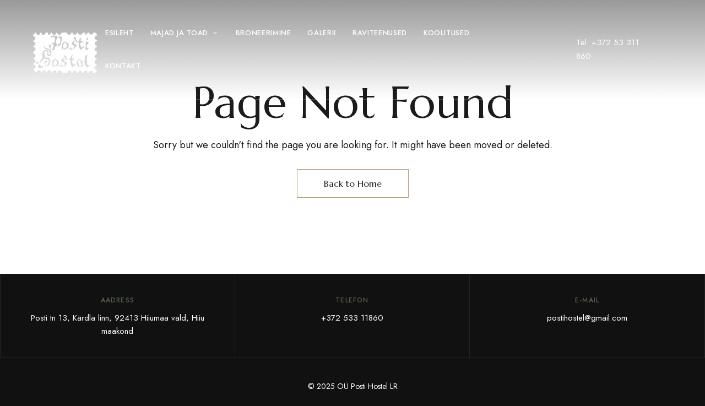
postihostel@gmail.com (587, 318)
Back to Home (353, 183)
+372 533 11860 (352, 318)
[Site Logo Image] (65, 53)
